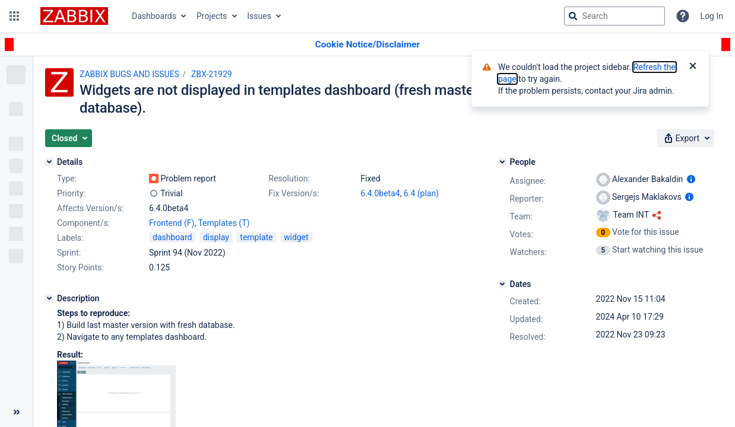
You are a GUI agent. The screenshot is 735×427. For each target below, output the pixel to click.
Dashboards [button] (154, 16)
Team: (521, 216)
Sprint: (69, 252)
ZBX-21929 (211, 74)
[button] (14, 16)
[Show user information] (691, 179)
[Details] (49, 162)
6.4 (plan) (421, 193)
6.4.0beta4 (380, 193)
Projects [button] (212, 16)
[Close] (693, 67)
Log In (712, 16)
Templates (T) (223, 223)
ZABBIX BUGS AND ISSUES (129, 74)
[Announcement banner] (367, 44)
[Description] (49, 298)
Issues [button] (259, 16)
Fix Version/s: (293, 193)
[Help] (682, 16)
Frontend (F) (171, 223)
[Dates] (502, 284)
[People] (502, 162)
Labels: (70, 238)
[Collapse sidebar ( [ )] (16, 412)
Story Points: (80, 267)
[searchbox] (614, 16)
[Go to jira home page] (74, 16)
